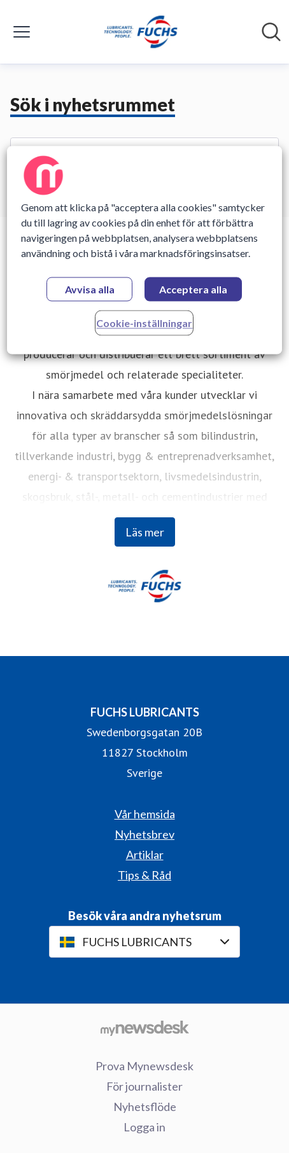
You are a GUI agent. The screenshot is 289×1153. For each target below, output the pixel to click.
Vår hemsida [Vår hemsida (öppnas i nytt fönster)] (145, 814)
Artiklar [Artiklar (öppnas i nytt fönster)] (145, 855)
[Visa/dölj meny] (22, 32)
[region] (144, 250)
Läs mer (144, 532)
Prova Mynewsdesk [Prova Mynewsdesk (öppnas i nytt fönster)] (144, 1066)
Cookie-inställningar (144, 323)
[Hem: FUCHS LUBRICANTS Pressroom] (141, 32)
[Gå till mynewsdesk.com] (144, 1027)
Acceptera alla (193, 289)
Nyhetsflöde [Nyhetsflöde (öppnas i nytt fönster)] (144, 1107)
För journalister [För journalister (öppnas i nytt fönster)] (144, 1086)
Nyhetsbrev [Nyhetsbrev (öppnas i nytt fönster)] (144, 834)
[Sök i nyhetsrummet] (271, 32)
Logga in (144, 1127)
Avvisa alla (90, 289)
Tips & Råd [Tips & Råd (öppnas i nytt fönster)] (144, 875)
